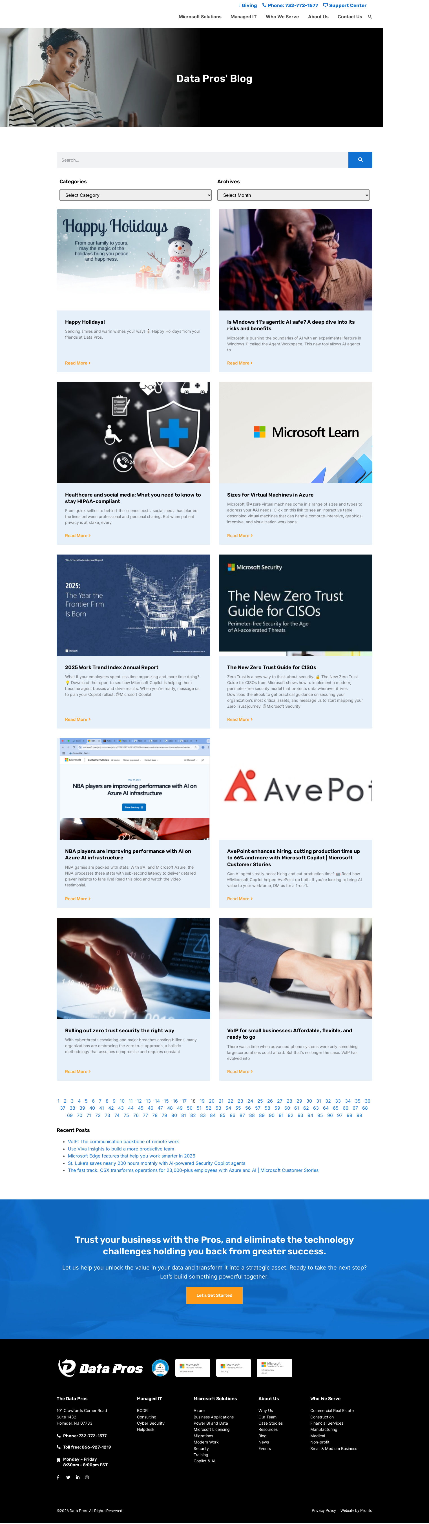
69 (70, 1116)
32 (328, 1102)
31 (318, 1102)
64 (326, 1109)
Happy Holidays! (85, 322)
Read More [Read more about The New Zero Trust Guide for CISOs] (239, 720)
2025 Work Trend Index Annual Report (111, 668)
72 (98, 1116)
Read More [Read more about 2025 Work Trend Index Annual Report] (77, 720)
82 (193, 1116)
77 (145, 1116)
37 (62, 1109)
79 (164, 1116)
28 (289, 1102)
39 (82, 1109)
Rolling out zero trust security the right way (119, 1032)
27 (279, 1102)
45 (140, 1109)
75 (126, 1116)
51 (199, 1109)
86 (232, 1116)
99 (359, 1116)
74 (117, 1116)
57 (257, 1109)
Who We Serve (282, 16)
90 (272, 1116)
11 (131, 1102)
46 (150, 1109)
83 (203, 1116)
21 (221, 1102)
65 (336, 1109)
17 (184, 1102)
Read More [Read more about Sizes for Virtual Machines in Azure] (239, 536)
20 (212, 1102)
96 (330, 1116)
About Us (318, 16)
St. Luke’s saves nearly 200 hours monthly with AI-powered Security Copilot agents (156, 1164)
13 (148, 1102)
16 (175, 1102)
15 (166, 1102)
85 (222, 1116)
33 (338, 1102)
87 (242, 1116)
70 (79, 1116)
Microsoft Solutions (200, 16)
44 (131, 1109)
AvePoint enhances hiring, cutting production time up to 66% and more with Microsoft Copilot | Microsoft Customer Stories (293, 858)
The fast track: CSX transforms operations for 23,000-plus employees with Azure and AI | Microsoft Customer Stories (193, 1171)
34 (348, 1102)
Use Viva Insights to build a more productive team (121, 1150)
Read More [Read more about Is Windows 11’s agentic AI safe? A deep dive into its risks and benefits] (239, 363)
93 (300, 1116)
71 (89, 1116)
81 (183, 1116)
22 (230, 1102)
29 (299, 1102)
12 (139, 1102)
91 (281, 1116)
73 (107, 1116)
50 (190, 1109)
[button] (370, 17)
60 (287, 1109)
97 (339, 1116)
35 (358, 1102)
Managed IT (244, 16)
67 (355, 1109)
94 (310, 1116)
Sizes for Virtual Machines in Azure (270, 495)
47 (160, 1109)
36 (367, 1102)
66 (345, 1109)
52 (208, 1109)
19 (202, 1102)
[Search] (360, 160)
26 (270, 1102)
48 (170, 1109)
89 (262, 1116)
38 (72, 1109)
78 (155, 1116)
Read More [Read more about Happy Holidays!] (77, 363)
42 (111, 1109)
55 (238, 1109)
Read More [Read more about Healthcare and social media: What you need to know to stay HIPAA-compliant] (77, 536)
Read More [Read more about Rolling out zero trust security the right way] (77, 1073)
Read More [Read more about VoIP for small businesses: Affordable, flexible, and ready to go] (239, 1073)
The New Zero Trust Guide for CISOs (271, 668)
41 (101, 1109)
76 (136, 1116)
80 (174, 1116)
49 (180, 1109)
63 (316, 1109)
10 (122, 1102)
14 (157, 1102)
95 (320, 1116)
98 (349, 1116)
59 (277, 1109)
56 (248, 1109)
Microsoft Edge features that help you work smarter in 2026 (131, 1157)
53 (218, 1109)
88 (252, 1116)
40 (92, 1109)
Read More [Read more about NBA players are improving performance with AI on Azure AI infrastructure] (77, 899)
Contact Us (350, 16)
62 (306, 1109)
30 (309, 1102)
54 (228, 1109)
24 (250, 1102)
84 (213, 1116)
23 (240, 1102)
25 (260, 1102)
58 (267, 1109)
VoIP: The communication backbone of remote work (123, 1143)
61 (296, 1109)
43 (121, 1109)
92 (290, 1116)
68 (365, 1109)
